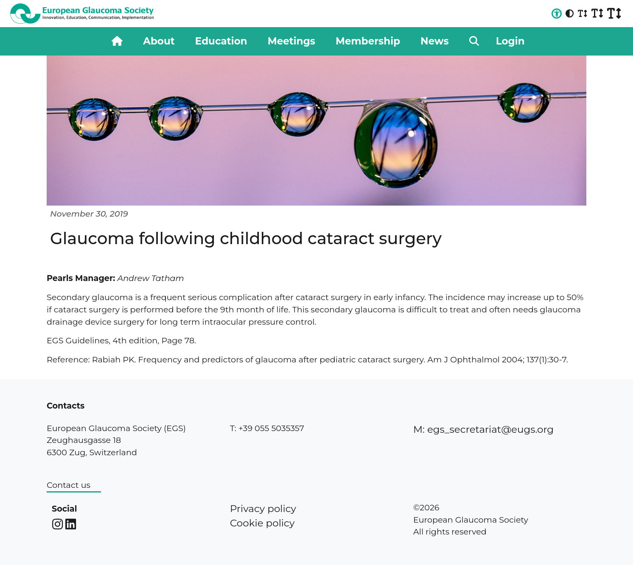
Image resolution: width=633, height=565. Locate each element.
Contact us (68, 485)
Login (510, 41)
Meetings (291, 41)
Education (221, 41)
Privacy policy (263, 509)
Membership (368, 41)
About (158, 41)
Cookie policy (262, 523)
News (434, 41)
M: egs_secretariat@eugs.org (483, 429)
